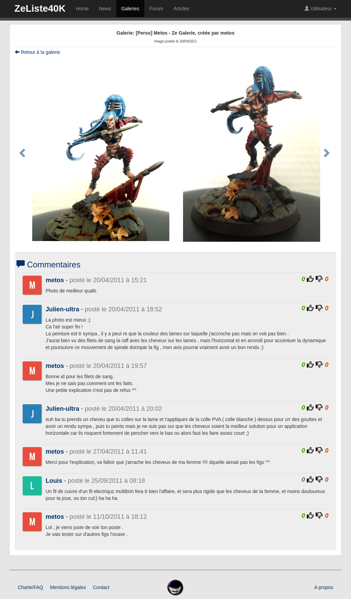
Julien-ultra (62, 309)
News (105, 8)
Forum (156, 8)
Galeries (130, 8)
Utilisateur (320, 8)
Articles (181, 8)
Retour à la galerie (37, 52)
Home (82, 8)
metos (55, 280)
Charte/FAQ (30, 587)
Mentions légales (68, 587)
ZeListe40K (39, 8)
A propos (323, 587)
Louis (54, 480)
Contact (101, 587)
